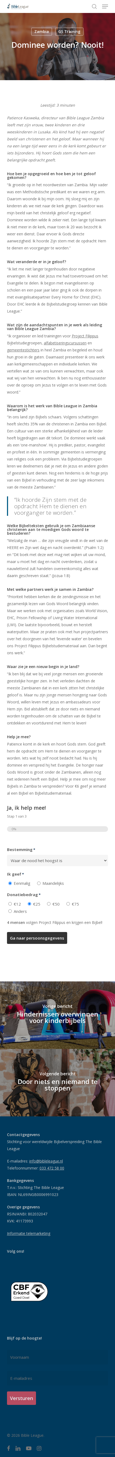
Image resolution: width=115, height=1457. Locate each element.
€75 (75, 904)
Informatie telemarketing (28, 1233)
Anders (20, 911)
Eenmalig (22, 883)
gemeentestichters (23, 350)
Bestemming (21, 849)
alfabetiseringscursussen (65, 342)
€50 (56, 904)
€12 (17, 904)
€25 (36, 904)
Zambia (41, 31)
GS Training (69, 31)
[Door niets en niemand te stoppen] (57, 1082)
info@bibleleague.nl (46, 1161)
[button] (105, 6)
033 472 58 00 (51, 1168)
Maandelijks (53, 883)
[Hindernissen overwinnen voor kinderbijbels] (57, 1015)
